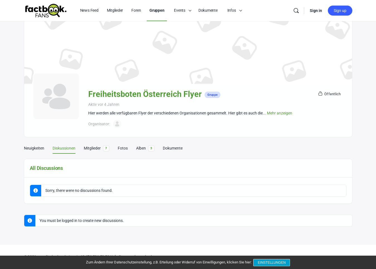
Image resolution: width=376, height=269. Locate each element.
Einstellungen (272, 263)
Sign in (316, 10)
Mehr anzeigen (279, 113)
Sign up (340, 10)
